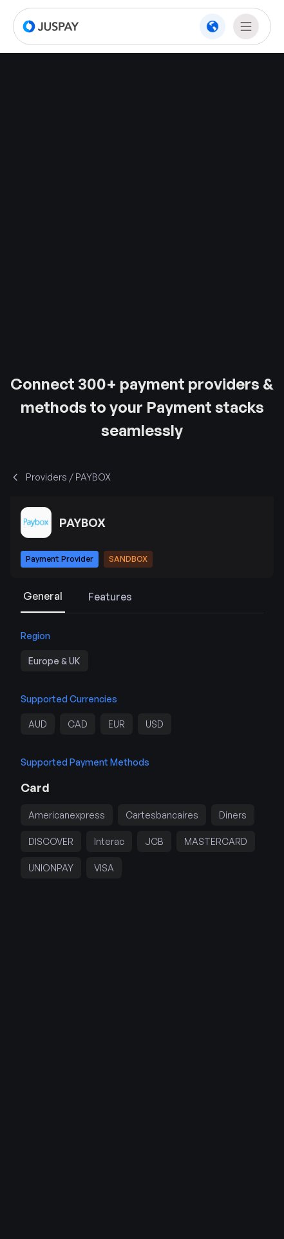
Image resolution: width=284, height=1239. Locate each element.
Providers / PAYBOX (60, 476)
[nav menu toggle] (246, 26)
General (42, 596)
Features (110, 596)
